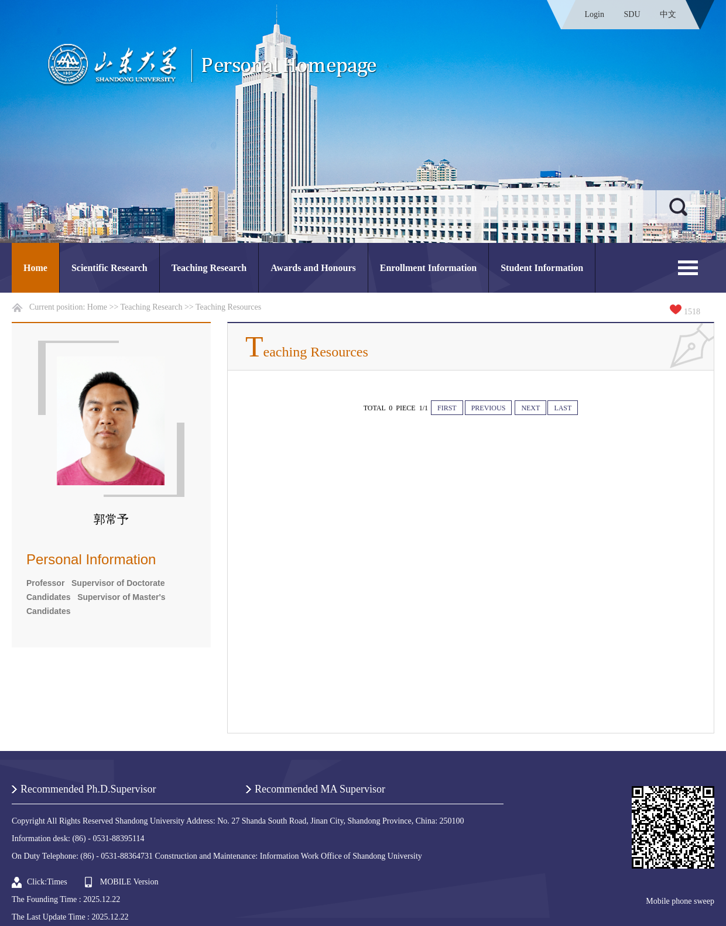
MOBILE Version (129, 881)
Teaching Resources (228, 307)
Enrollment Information (428, 268)
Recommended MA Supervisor (320, 789)
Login (594, 14)
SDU (632, 14)
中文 (668, 14)
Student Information (542, 268)
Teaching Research (209, 268)
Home (35, 268)
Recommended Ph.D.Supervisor (88, 789)
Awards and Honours (313, 268)
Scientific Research (109, 268)
